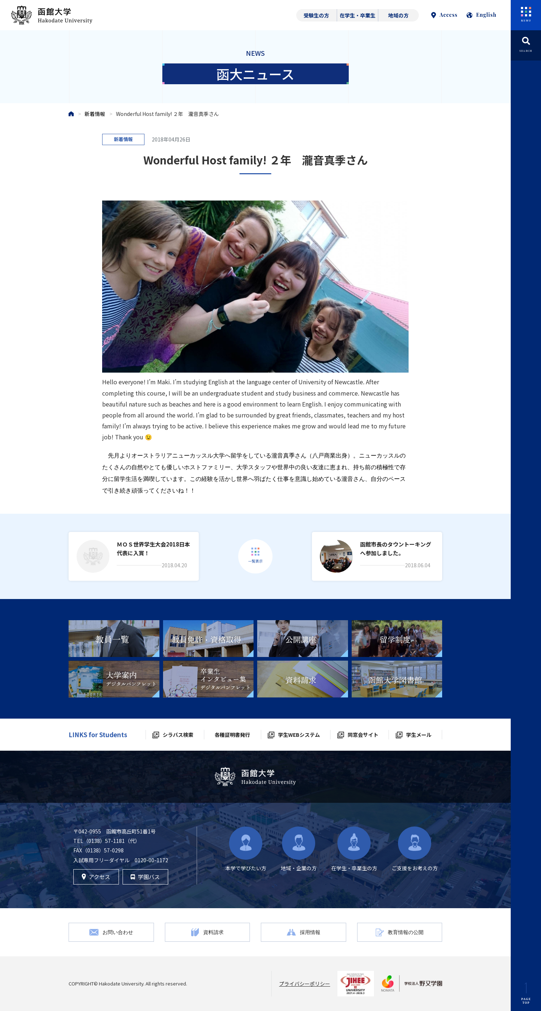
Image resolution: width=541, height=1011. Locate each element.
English (481, 14)
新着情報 (95, 113)
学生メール (419, 734)
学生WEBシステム (299, 734)
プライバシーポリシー (304, 983)
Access (444, 14)
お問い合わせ (118, 932)
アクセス (96, 876)
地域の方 (398, 15)
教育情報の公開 (406, 932)
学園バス (145, 876)
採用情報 (310, 932)
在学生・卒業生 (357, 15)
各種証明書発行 (232, 734)
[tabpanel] (114, 638)
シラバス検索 (178, 734)
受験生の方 (316, 15)
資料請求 (213, 932)
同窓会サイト (363, 734)
